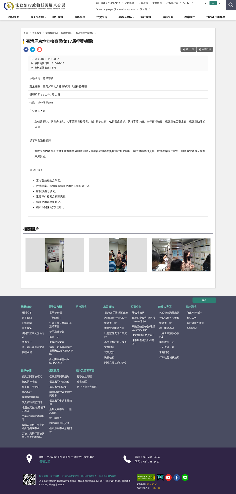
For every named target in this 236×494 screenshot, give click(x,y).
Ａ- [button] (205, 3)
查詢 (231, 5)
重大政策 (27, 328)
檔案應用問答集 (58, 386)
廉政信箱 (54, 476)
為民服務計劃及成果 (115, 341)
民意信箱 (143, 3)
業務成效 (192, 317)
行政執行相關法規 (169, 357)
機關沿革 (27, 312)
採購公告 (54, 336)
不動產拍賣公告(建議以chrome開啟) (143, 328)
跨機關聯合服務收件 (115, 317)
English (186, 3)
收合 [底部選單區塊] (204, 300)
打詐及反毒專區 (215, 16)
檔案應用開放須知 (59, 376)
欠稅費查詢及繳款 (169, 312)
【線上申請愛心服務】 (169, 335)
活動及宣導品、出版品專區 (59, 32)
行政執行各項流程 (169, 317)
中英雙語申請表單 (114, 328)
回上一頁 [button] (190, 49)
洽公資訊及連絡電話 (33, 347)
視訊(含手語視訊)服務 (116, 312)
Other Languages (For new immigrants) (115, 9)
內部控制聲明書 (30, 397)
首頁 (26, 32)
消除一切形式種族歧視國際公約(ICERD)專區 (61, 351)
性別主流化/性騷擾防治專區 (34, 409)
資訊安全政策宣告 (70, 476)
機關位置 (44, 461)
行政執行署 (172, 3)
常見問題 (157, 3)
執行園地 (57, 16)
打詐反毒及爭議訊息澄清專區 (60, 324)
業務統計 (27, 391)
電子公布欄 (37, 16)
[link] (26, 50)
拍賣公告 (101, 16)
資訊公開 (167, 16)
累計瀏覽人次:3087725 (108, 3)
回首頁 (143, 9)
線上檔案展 (55, 417)
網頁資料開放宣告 (107, 476)
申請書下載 (110, 322)
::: (3, 2)
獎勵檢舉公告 (166, 341)
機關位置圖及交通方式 (33, 335)
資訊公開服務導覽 (32, 376)
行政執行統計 (194, 312)
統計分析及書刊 (195, 322)
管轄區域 (27, 352)
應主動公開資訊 (30, 386)
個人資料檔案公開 (32, 402)
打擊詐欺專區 (84, 376)
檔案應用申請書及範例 (60, 402)
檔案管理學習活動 (84, 32)
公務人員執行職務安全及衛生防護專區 (33, 435)
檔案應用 (189, 16)
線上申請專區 (166, 328)
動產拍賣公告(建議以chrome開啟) (143, 319)
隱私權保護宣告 (88, 476)
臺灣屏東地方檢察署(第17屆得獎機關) (59, 41)
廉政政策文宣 (56, 341)
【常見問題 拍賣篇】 (143, 335)
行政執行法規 (29, 381)
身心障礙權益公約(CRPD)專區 (59, 361)
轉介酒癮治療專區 (87, 386)
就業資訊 (109, 352)
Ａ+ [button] (220, 3)
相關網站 (192, 328)
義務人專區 (125, 16)
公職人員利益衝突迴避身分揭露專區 (33, 426)
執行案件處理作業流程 (115, 335)
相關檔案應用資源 (59, 423)
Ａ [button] (213, 3)
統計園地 (145, 16)
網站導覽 (129, 3)
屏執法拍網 (138, 312)
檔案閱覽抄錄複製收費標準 (60, 393)
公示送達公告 (56, 331)
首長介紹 (27, 317)
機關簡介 (13, 16)
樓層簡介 (27, 341)
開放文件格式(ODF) (115, 362)
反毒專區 (82, 381)
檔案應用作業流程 (59, 381)
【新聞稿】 (55, 317)
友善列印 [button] (206, 49)
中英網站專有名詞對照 (33, 417)
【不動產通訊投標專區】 (143, 342)
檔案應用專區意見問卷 (60, 430)
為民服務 (79, 16)
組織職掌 (27, 322)
